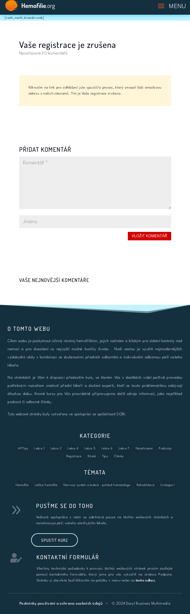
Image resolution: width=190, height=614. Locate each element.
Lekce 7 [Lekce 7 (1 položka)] (124, 448)
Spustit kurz (54, 540)
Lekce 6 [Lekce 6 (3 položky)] (106, 448)
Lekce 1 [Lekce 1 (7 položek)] (39, 448)
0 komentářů (56, 53)
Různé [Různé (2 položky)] (92, 456)
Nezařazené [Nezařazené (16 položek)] (144, 448)
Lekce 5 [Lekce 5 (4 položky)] (89, 448)
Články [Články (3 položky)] (119, 456)
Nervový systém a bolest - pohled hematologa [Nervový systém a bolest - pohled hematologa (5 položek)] (96, 485)
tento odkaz (145, 580)
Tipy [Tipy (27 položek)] (105, 456)
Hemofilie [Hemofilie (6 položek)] (22, 485)
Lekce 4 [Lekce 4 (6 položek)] (73, 448)
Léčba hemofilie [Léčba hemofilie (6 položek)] (46, 485)
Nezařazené (30, 53)
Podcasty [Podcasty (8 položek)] (165, 448)
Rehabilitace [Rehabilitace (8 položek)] (146, 485)
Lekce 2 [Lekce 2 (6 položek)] (56, 448)
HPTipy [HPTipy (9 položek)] (23, 448)
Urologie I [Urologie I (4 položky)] (167, 485)
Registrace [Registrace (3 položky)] (74, 456)
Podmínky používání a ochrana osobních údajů (61, 604)
